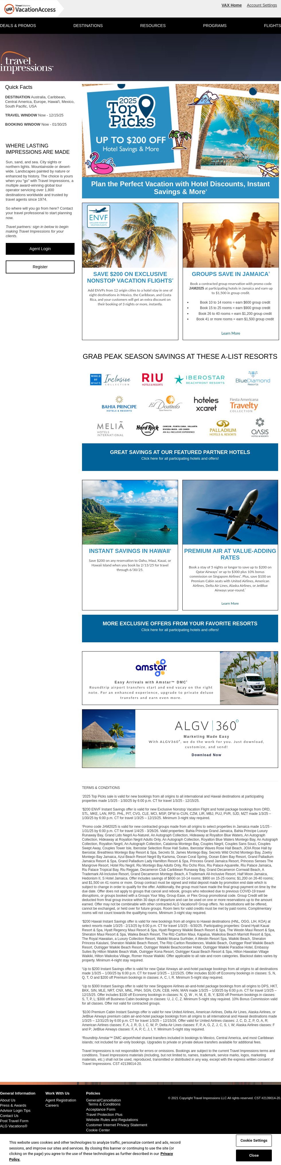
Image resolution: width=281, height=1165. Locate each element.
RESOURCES (153, 25)
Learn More (230, 333)
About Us (7, 1100)
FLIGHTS (272, 25)
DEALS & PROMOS (18, 25)
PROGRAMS (215, 25)
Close (254, 1159)
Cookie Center (98, 1130)
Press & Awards (13, 1105)
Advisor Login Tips (15, 1111)
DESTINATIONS (88, 25)
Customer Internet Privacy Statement (116, 1125)
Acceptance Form (100, 1109)
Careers (51, 1105)
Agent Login (40, 248)
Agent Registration (60, 1100)
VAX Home (232, 5)
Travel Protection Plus (104, 1115)
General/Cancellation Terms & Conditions (103, 1102)
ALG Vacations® (13, 1126)
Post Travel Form (14, 1121)
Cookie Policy (97, 1135)
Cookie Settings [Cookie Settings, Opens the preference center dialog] (254, 1144)
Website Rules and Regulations (112, 1120)
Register (40, 267)
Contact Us (9, 1116)
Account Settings (262, 5)
